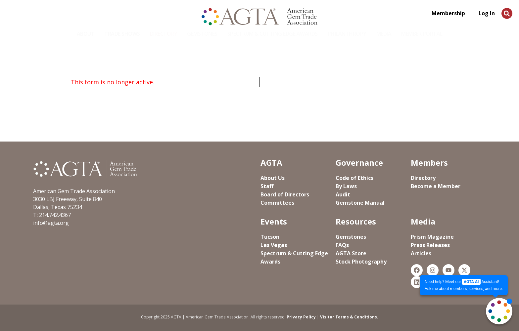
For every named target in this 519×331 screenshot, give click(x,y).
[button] (506, 13)
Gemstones (202, 33)
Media (384, 33)
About (86, 33)
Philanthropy (347, 33)
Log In (487, 13)
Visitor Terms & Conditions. (349, 317)
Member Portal (422, 33)
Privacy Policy (301, 317)
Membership (448, 13)
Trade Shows (122, 33)
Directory (163, 33)
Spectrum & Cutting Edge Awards (272, 33)
